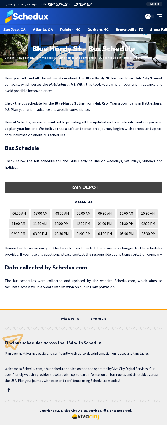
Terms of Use (83, 4)
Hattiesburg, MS (62, 84)
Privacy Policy (58, 4)
